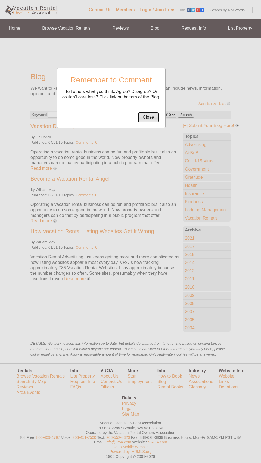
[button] (148, 117)
